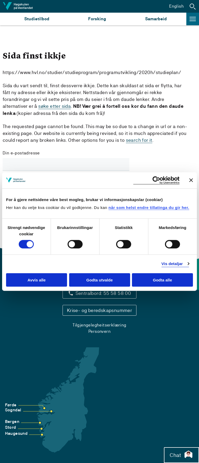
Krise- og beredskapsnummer (99, 310)
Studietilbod (36, 18)
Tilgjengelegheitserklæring (99, 325)
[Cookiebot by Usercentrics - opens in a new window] (156, 180)
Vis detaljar (172, 263)
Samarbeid (156, 18)
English (176, 6)
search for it (139, 140)
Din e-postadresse (21, 152)
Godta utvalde (99, 280)
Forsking (97, 18)
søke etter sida (54, 106)
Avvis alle (36, 280)
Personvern (99, 331)
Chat (181, 455)
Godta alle (162, 280)
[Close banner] (191, 180)
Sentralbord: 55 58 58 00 (103, 293)
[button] (192, 6)
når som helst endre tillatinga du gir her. (148, 207)
